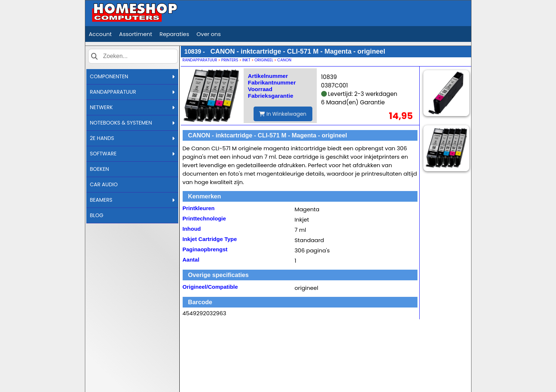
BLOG (97, 215)
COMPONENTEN (132, 76)
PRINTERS (229, 60)
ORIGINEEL (264, 60)
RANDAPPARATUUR (132, 92)
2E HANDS (132, 138)
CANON (284, 60)
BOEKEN (99, 169)
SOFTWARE (132, 153)
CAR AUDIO (104, 184)
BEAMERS (132, 200)
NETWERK (132, 107)
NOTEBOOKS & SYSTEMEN (132, 122)
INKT (246, 60)
